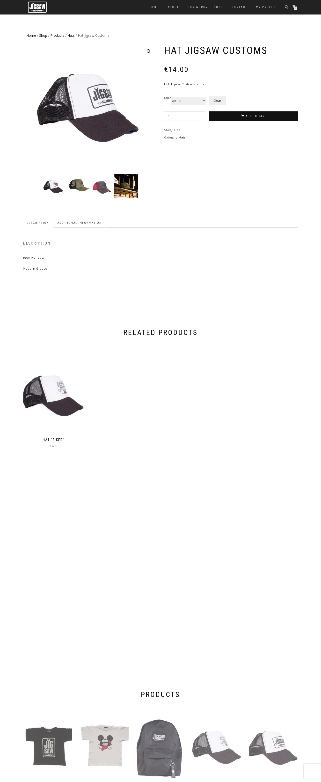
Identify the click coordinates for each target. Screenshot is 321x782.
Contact (239, 7)
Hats (71, 35)
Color (167, 98)
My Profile (266, 7)
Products (57, 35)
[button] (149, 51)
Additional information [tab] (79, 222)
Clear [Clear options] (217, 100)
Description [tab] (38, 222)
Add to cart (256, 116)
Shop (218, 7)
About (173, 7)
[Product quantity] (184, 116)
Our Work (196, 7)
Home (154, 7)
